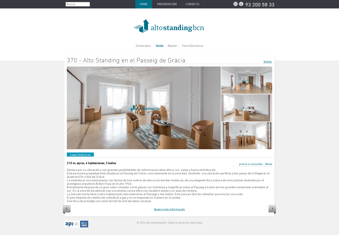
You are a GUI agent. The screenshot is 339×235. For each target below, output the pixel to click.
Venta (159, 45)
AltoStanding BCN (169, 27)
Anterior (66, 209)
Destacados (143, 45)
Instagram (236, 4)
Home (143, 4)
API (76, 224)
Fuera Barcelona (192, 45)
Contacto (192, 4)
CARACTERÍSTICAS (80, 154)
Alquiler (172, 45)
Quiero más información (169, 209)
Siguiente (272, 209)
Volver (268, 61)
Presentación (167, 4)
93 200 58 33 (242, 4)
